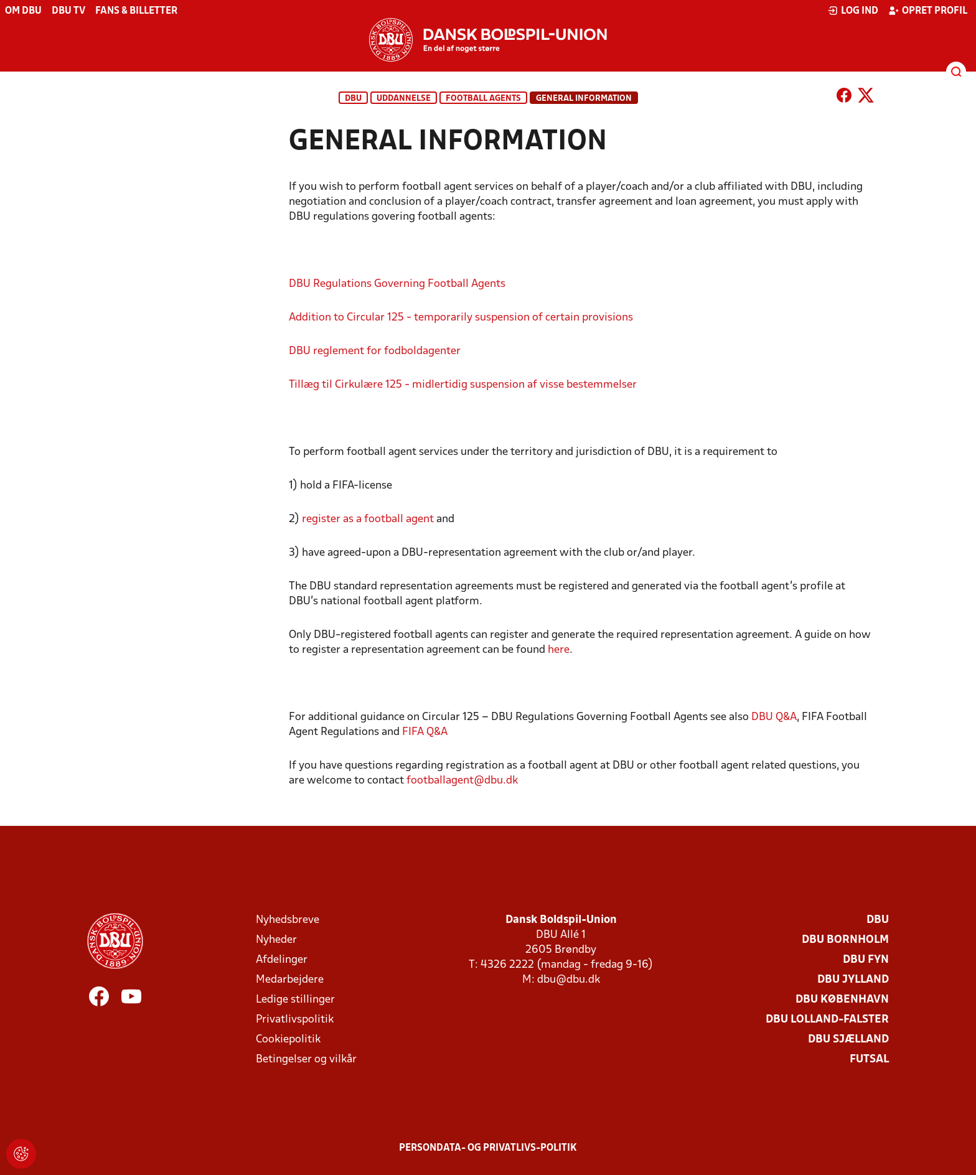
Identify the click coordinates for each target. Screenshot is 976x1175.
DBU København (842, 1000)
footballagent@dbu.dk (462, 780)
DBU (353, 99)
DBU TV (68, 11)
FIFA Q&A (425, 732)
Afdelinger (281, 960)
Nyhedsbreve (287, 920)
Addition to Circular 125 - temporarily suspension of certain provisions (461, 317)
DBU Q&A (774, 717)
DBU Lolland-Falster (827, 1019)
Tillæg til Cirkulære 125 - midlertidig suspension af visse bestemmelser (463, 385)
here (559, 650)
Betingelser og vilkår (306, 1059)
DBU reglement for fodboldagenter (375, 351)
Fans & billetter (136, 11)
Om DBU (23, 11)
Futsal (869, 1059)
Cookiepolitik (288, 1039)
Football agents (483, 99)
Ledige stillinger (295, 1000)
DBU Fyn (866, 960)
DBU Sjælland (848, 1039)
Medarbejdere (290, 980)
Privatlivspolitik (295, 1019)
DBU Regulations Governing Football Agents (397, 284)
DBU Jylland (853, 980)
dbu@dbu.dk (568, 980)
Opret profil (927, 10)
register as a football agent (368, 519)
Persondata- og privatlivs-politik (488, 1148)
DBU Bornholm (845, 940)
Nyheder (276, 940)
